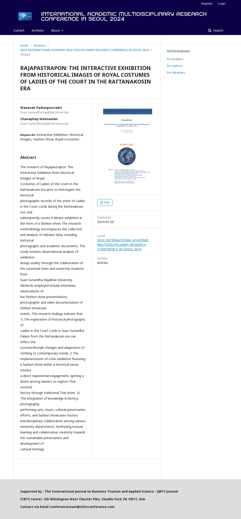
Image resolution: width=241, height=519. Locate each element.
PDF (106, 202)
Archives (38, 30)
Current (19, 30)
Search (217, 30)
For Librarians (176, 72)
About (56, 30)
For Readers (175, 59)
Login (221, 3)
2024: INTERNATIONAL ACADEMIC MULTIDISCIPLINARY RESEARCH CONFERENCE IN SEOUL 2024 (84, 50)
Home (24, 45)
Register (207, 3)
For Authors (175, 66)
